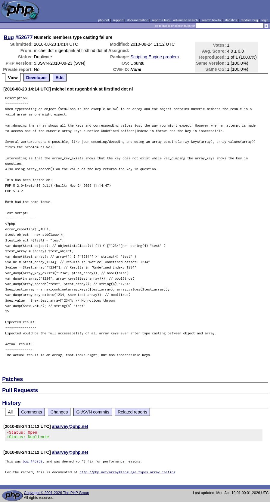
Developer (36, 77)
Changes (59, 412)
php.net (103, 20)
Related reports (132, 412)
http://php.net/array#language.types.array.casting (127, 474)
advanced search (185, 20)
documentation (137, 20)
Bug (9, 37)
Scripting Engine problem (154, 56)
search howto (211, 20)
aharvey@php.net (70, 426)
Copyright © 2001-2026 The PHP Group (56, 495)
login (265, 20)
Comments (31, 412)
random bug (249, 20)
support (118, 20)
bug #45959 (32, 463)
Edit (59, 77)
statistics (231, 20)
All (10, 412)
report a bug (160, 20)
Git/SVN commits (92, 412)
